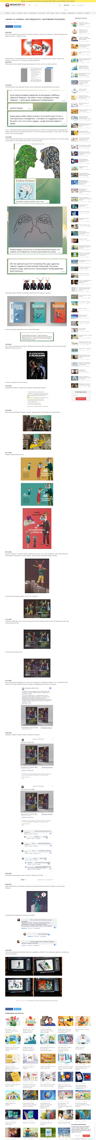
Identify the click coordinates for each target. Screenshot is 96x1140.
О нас (65, 10)
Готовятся (19, 13)
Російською (77, 1135)
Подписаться (81, 398)
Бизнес (26, 13)
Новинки (7, 13)
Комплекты (80, 13)
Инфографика (71, 13)
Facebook (9, 26)
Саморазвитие (33, 13)
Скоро (13, 13)
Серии (73, 5)
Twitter (17, 26)
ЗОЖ (48, 13)
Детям (52, 13)
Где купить (80, 5)
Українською (86, 1135)
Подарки (87, 13)
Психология (42, 13)
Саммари (63, 13)
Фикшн (58, 13)
